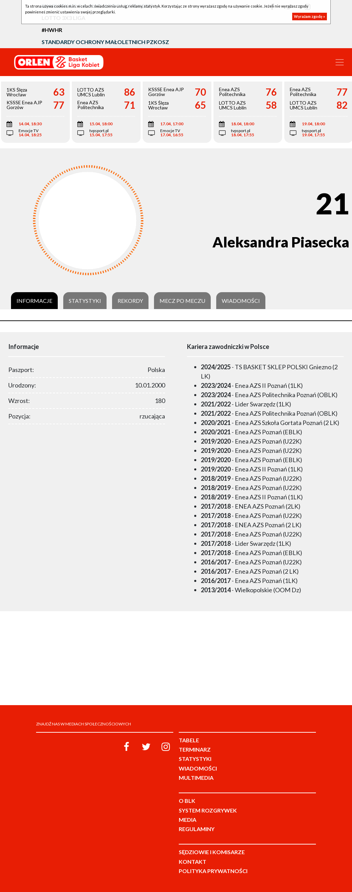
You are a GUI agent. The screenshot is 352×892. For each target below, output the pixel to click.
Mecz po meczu (182, 301)
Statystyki (85, 301)
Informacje (34, 301)
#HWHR (52, 29)
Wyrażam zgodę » (309, 16)
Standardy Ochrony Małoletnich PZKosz (105, 42)
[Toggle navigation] (339, 62)
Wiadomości (241, 301)
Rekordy (130, 301)
